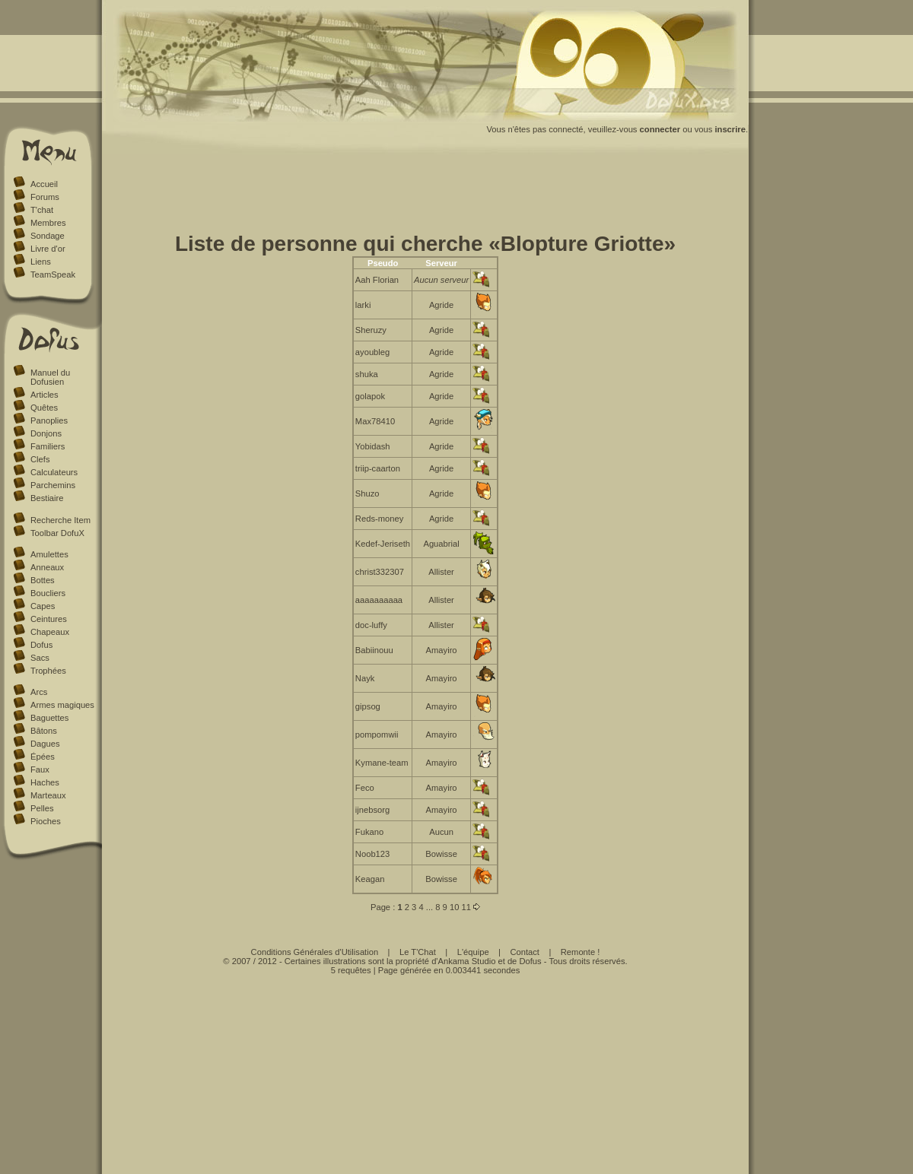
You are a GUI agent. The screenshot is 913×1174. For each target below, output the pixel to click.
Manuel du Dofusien (50, 377)
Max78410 (375, 421)
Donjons (46, 433)
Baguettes (49, 717)
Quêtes (44, 407)
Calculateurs (54, 472)
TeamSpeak (52, 274)
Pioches (45, 821)
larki (363, 304)
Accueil (44, 184)
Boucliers (47, 593)
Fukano (369, 831)
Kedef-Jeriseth (382, 543)
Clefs (40, 459)
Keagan (370, 879)
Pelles (41, 808)
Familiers (47, 446)
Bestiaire (47, 498)
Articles (44, 394)
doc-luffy (371, 625)
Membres (48, 222)
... (429, 907)
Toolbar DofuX (57, 533)
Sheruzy (371, 330)
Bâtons (43, 730)
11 (465, 907)
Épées (42, 756)
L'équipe (473, 952)
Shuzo (367, 493)
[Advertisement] (425, 196)
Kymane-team (382, 762)
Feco (364, 787)
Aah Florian (377, 279)
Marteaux (48, 795)
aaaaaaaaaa (378, 599)
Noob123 (372, 853)
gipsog (367, 706)
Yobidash (372, 446)
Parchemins (52, 485)
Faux (39, 769)
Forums (44, 196)
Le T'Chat (417, 952)
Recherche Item (60, 520)
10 (454, 907)
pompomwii (377, 734)
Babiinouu (374, 650)
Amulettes (49, 554)
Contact (524, 952)
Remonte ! (580, 952)
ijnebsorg (372, 809)
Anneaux (47, 567)
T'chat (41, 209)
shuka (366, 374)
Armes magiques (62, 704)
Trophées (48, 670)
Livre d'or (47, 248)
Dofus (41, 644)
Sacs (39, 657)
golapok (370, 396)
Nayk (365, 678)
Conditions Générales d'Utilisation (315, 952)
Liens (40, 261)
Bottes (42, 580)
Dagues (45, 743)
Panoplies (49, 420)
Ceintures (48, 618)
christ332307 (379, 571)
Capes (42, 606)
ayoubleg (372, 352)
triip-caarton (377, 468)
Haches (44, 782)
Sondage (47, 235)
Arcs (38, 691)
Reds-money (379, 518)
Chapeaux (49, 631)
